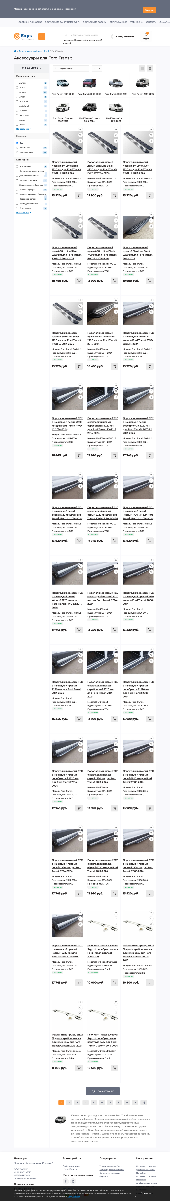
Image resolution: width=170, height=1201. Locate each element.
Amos (31, 85)
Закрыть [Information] (149, 7)
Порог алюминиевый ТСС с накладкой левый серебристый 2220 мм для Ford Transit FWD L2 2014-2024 (138, 423)
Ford (46, 48)
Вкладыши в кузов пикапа (31, 168)
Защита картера (31, 187)
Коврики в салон (31, 196)
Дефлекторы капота (31, 173)
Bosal (31, 122)
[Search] (66, 32)
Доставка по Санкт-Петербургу (62, 19)
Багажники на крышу (109, 1170)
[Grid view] (150, 66)
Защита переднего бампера (31, 192)
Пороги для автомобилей (111, 1167)
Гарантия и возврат (145, 1184)
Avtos (31, 117)
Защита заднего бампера (31, 183)
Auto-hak (31, 99)
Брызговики (31, 164)
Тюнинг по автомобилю (30, 48)
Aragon (31, 90)
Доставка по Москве (30, 19)
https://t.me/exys (73, 1179)
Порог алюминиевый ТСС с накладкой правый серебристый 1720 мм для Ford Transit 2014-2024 (102, 687)
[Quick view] (80, 127)
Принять (146, 1193)
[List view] (142, 66)
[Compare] (80, 138)
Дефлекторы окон (31, 178)
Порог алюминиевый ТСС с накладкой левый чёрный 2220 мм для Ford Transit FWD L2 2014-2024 (67, 598)
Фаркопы (103, 1174)
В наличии (31, 145)
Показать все (24, 126)
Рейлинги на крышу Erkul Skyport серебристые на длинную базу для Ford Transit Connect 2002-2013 (138, 950)
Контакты (151, 19)
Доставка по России (94, 19)
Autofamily (31, 104)
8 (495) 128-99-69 (125, 34)
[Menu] (41, 34)
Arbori (31, 94)
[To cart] (79, 193)
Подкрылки (31, 206)
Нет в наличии (31, 150)
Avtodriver (31, 113)
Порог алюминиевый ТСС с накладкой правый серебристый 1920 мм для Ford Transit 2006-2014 (138, 687)
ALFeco (31, 80)
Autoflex (31, 108)
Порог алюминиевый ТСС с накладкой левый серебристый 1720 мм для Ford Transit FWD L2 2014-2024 (102, 423)
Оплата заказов (118, 19)
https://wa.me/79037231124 (66, 1179)
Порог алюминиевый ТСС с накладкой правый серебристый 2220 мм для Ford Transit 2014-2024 (67, 776)
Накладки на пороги (31, 201)
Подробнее (74, 1196)
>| (144, 1100)
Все (19, 141)
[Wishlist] (80, 132)
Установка (136, 19)
